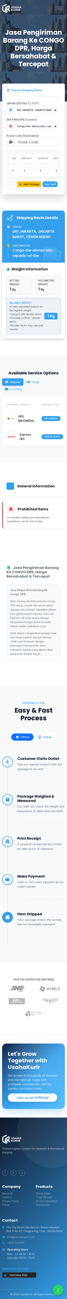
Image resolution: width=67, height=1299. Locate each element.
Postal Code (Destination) (23, 135)
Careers (7, 1197)
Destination (21, 245)
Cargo (32, 382)
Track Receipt (44, 1197)
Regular (13, 382)
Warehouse (42, 1204)
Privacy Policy (10, 1201)
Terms (5, 1204)
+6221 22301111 (15, 1242)
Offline (22, 737)
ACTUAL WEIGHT (14, 282)
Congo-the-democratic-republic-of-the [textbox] (38, 126)
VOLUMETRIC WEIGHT (46, 282)
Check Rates (43, 1193)
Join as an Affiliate (32, 1097)
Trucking (13, 389)
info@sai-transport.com (20, 1236)
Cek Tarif (50, 184)
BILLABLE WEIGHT (20, 302)
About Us (7, 1193)
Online (44, 737)
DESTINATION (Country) (22, 119)
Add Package (29, 184)
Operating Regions (15, 1268)
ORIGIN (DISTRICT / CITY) (23, 103)
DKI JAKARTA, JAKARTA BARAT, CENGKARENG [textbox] (38, 110)
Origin (17, 226)
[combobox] (37, 109)
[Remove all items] (55, 109)
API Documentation (47, 1201)
